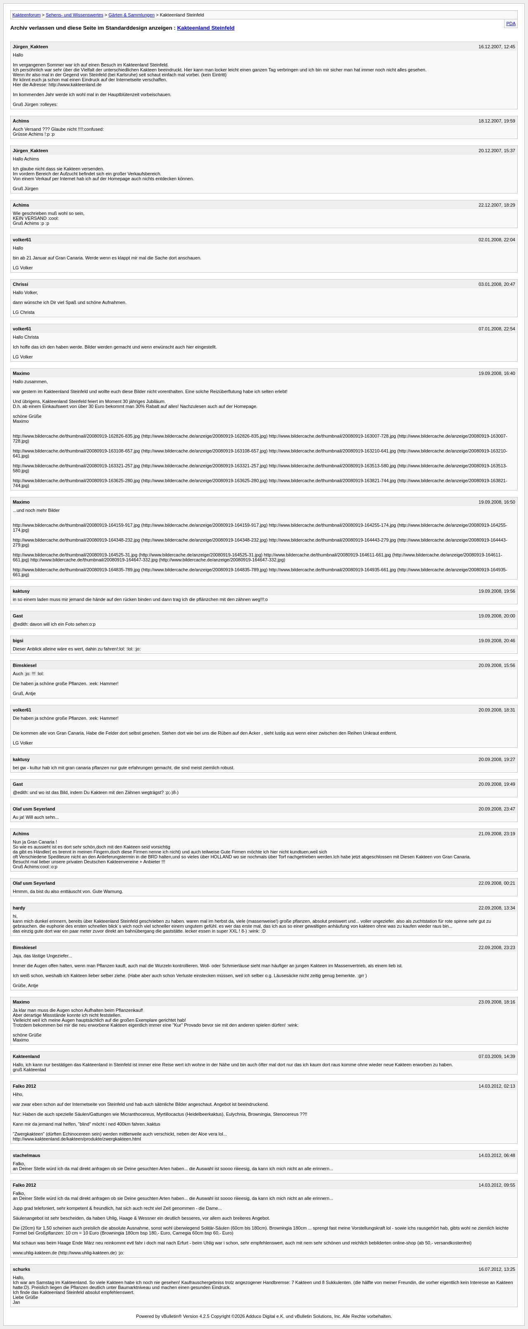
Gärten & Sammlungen (131, 14)
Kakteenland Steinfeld (205, 28)
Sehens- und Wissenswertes (74, 14)
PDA (511, 23)
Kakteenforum (26, 14)
